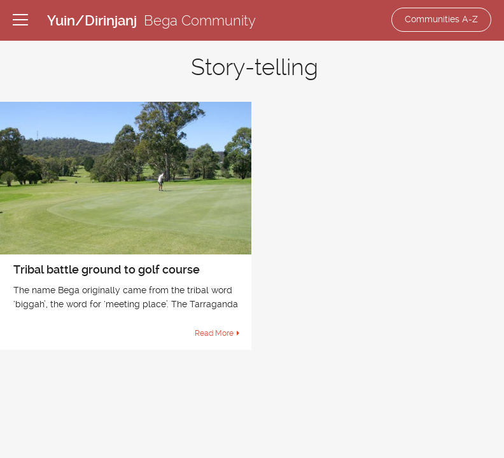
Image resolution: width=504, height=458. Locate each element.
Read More (214, 333)
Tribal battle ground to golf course (106, 269)
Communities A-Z (441, 19)
